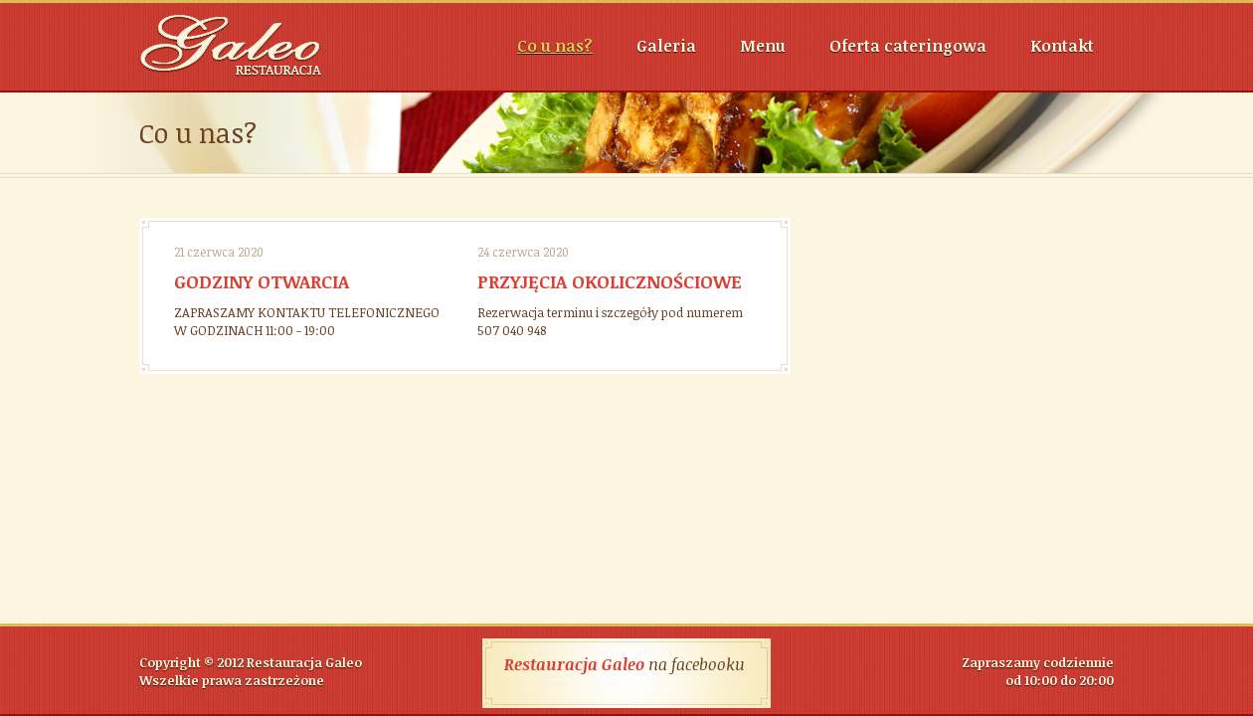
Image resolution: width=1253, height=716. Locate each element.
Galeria (666, 46)
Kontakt (1062, 46)
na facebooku (624, 664)
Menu (763, 46)
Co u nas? (555, 46)
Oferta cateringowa (907, 46)
